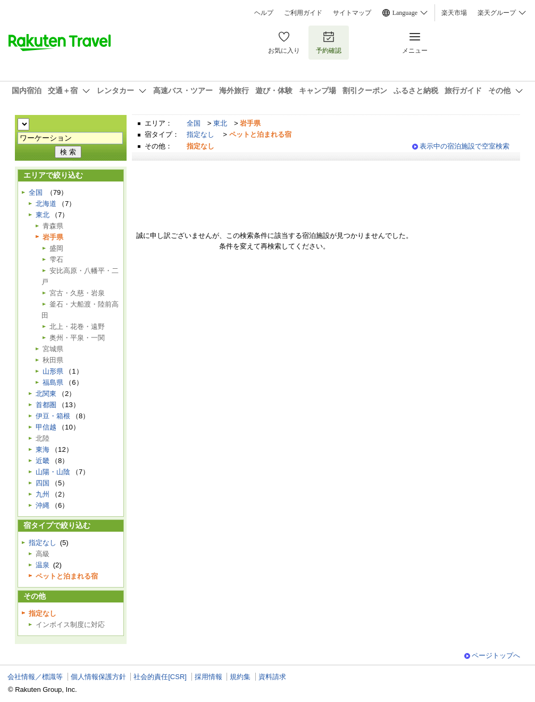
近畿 (42, 461)
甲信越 (46, 427)
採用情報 (208, 677)
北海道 (46, 204)
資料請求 (272, 677)
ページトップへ (496, 655)
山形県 (53, 371)
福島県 (53, 382)
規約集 (240, 677)
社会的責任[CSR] (160, 677)
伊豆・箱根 (53, 416)
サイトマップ (352, 12)
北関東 (46, 394)
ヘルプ (263, 12)
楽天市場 (454, 12)
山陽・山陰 (53, 472)
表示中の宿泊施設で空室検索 (464, 146)
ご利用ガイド (303, 12)
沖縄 (42, 505)
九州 (42, 494)
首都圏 (46, 405)
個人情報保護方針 (98, 677)
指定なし (200, 134)
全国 (193, 123)
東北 (220, 123)
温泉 (42, 565)
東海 (42, 449)
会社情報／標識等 (35, 677)
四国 (42, 483)
